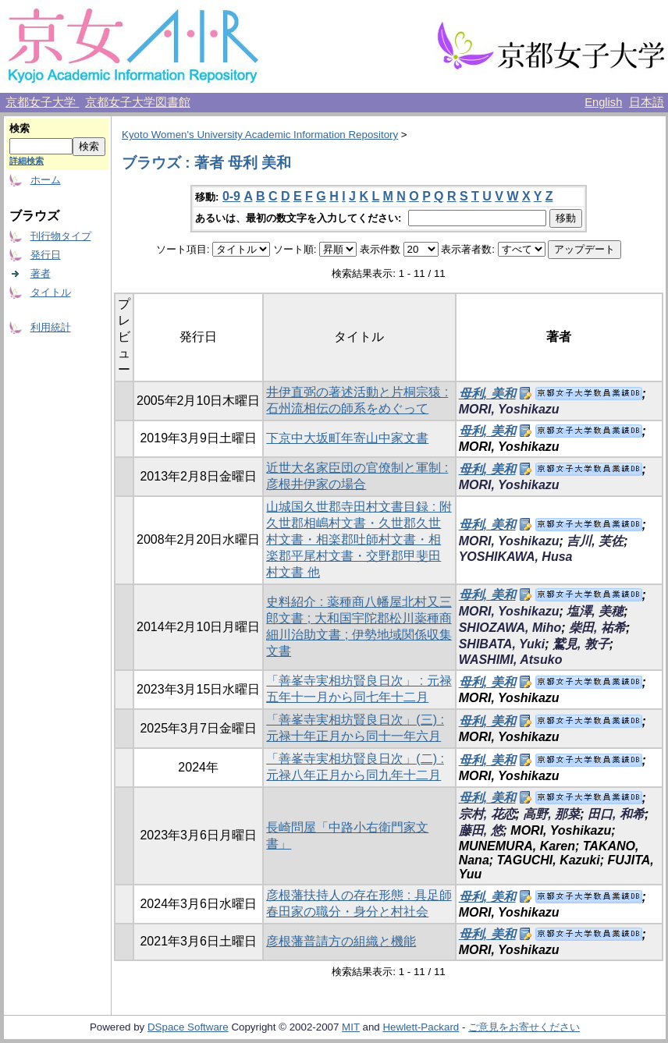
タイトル (50, 292)
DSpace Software (188, 1027)
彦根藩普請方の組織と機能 (341, 941)
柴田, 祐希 (597, 627)
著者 (40, 273)
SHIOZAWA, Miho (510, 627)
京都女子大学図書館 (137, 102)
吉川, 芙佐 (595, 541)
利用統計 (50, 327)
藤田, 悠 (481, 830)
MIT (351, 1027)
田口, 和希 (616, 814)
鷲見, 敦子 (581, 644)
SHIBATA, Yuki (502, 644)
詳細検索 (26, 160)
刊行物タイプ (60, 236)
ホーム (45, 180)
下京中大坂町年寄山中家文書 (347, 438)
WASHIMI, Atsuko (511, 659)
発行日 (45, 255)
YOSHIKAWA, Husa (516, 556)
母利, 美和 (487, 393)
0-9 (231, 196)
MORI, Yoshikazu (509, 409)
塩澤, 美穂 (595, 611)
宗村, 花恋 (487, 814)
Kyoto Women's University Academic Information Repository (260, 134)
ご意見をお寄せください (524, 1027)
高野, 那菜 (551, 814)
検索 (19, 128)
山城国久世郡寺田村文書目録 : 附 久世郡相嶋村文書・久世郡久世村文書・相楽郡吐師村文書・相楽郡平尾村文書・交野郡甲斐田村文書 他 (358, 539)
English (603, 102)
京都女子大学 (42, 102)
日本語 (646, 102)
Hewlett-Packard (420, 1027)
